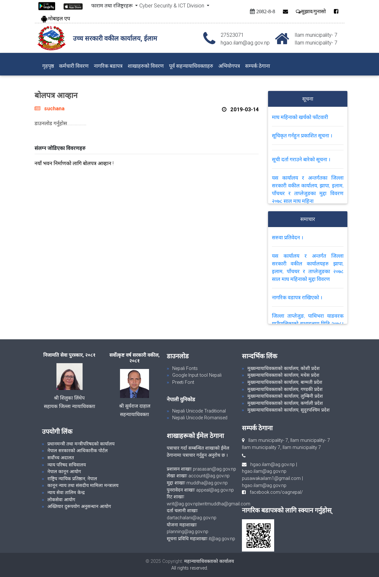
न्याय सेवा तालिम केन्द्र (66, 492)
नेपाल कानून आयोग (64, 471)
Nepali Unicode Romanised (199, 418)
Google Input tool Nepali (197, 375)
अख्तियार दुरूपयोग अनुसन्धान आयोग (79, 506)
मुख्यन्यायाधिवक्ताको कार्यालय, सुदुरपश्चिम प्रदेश (288, 410)
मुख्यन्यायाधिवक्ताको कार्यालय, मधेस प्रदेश (283, 375)
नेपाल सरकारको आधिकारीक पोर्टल (77, 450)
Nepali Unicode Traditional (199, 411)
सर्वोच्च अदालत (60, 458)
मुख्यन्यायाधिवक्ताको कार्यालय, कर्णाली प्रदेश (285, 403)
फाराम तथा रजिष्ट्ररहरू (112, 5)
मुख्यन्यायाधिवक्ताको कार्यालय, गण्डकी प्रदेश (285, 389)
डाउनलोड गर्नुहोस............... (60, 123)
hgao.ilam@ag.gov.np (272, 464)
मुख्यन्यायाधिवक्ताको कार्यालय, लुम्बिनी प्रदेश (285, 396)
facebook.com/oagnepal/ (274, 492)
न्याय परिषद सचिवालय (66, 465)
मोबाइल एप (55, 18)
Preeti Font (183, 382)
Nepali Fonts (185, 368)
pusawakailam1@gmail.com (271, 478)
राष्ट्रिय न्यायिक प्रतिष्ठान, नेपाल (72, 479)
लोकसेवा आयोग (61, 499)
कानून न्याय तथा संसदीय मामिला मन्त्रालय (82, 485)
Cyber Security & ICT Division (172, 5)
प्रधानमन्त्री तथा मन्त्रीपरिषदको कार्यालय (81, 444)
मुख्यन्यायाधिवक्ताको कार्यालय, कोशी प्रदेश (283, 368)
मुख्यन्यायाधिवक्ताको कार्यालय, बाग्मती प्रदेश (284, 382)
